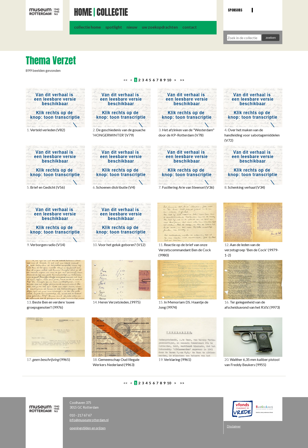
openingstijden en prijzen (88, 428)
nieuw (132, 27)
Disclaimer (234, 426)
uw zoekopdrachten (160, 27)
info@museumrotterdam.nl (89, 420)
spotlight (113, 27)
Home (83, 12)
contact (189, 27)
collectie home (87, 27)
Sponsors (235, 10)
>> (182, 80)
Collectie (112, 12)
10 (169, 80)
